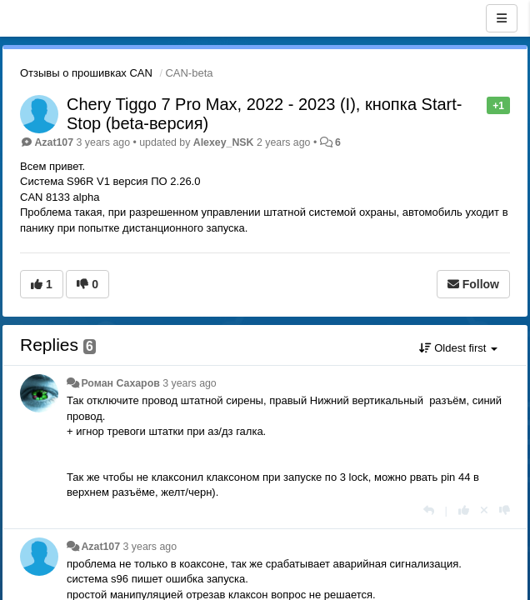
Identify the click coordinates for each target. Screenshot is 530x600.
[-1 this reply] (504, 510)
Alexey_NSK (223, 142)
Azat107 (53, 142)
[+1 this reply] (463, 510)
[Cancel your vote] (484, 510)
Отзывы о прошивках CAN (86, 73)
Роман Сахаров (120, 383)
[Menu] (502, 18)
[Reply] (428, 510)
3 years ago (189, 383)
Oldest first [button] (458, 348)
